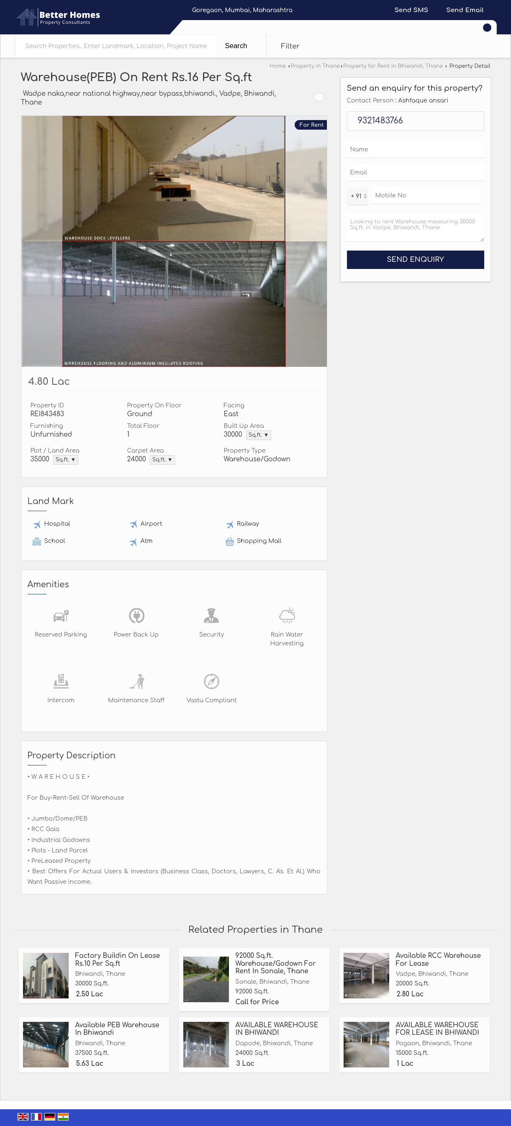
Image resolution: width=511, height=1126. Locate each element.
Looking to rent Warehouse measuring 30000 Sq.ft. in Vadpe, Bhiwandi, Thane (415, 228)
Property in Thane (315, 66)
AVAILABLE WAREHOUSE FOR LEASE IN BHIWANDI (437, 1028)
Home (278, 66)
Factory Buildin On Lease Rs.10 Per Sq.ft (117, 959)
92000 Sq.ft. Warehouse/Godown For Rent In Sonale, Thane (276, 963)
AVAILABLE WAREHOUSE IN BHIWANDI (277, 1028)
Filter (290, 46)
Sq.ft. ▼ (259, 435)
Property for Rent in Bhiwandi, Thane (393, 66)
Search (236, 46)
